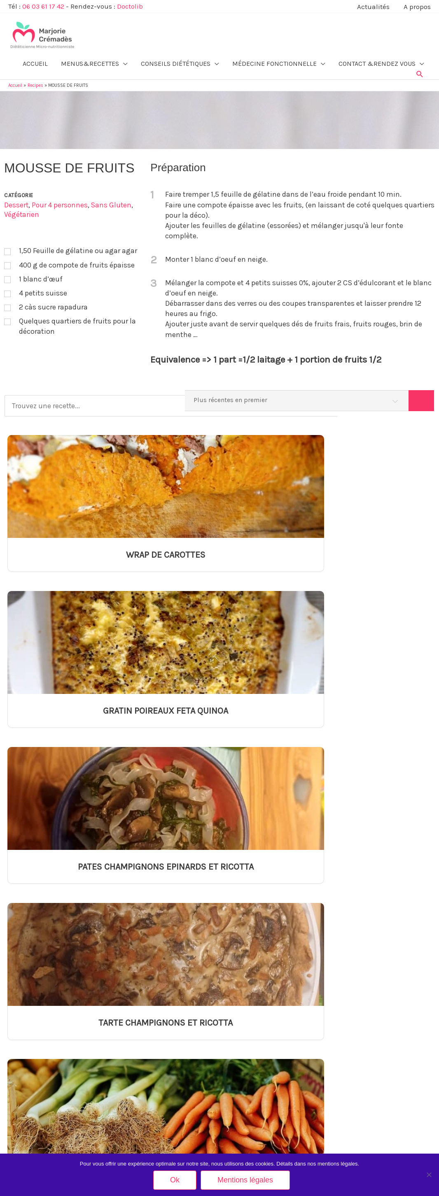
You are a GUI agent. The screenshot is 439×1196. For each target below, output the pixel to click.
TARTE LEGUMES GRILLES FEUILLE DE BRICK (386, 743)
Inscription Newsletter (357, 1058)
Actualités (343, 1000)
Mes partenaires (350, 1072)
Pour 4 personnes (60, 202)
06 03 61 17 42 (43, 6)
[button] (420, 69)
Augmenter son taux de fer (146, 1000)
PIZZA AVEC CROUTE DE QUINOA (260, 1113)
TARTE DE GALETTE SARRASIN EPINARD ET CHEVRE (275, 755)
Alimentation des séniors (36, 1044)
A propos (342, 986)
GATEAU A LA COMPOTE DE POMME (262, 1061)
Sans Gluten (113, 202)
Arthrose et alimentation (143, 986)
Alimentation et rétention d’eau (151, 956)
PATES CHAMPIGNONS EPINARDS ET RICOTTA (275, 562)
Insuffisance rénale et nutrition (151, 1069)
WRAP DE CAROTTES (53, 549)
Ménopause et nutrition (34, 1029)
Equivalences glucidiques (145, 1029)
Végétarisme (22, 986)
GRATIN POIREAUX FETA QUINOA (164, 549)
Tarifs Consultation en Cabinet (366, 1014)
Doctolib (131, 6)
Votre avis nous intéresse (361, 1087)
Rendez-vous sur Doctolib (363, 1150)
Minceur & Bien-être (31, 956)
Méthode (342, 971)
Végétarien (22, 211)
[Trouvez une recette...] (146, 399)
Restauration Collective (34, 1072)
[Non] (429, 1174)
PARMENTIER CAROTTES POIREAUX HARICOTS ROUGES (53, 755)
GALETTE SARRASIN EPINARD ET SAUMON (163, 749)
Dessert (16, 202)
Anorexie (126, 971)
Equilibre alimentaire (31, 971)
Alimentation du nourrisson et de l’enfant (54, 1014)
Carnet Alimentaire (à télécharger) (370, 1044)
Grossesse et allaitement (37, 1000)
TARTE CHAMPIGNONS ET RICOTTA (385, 555)
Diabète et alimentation (143, 1014)
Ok (175, 1180)
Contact (341, 956)
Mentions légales (351, 1101)
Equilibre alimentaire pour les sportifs (51, 1058)
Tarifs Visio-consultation (359, 1029)
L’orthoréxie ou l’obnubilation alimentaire (162, 1084)
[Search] (421, 399)
